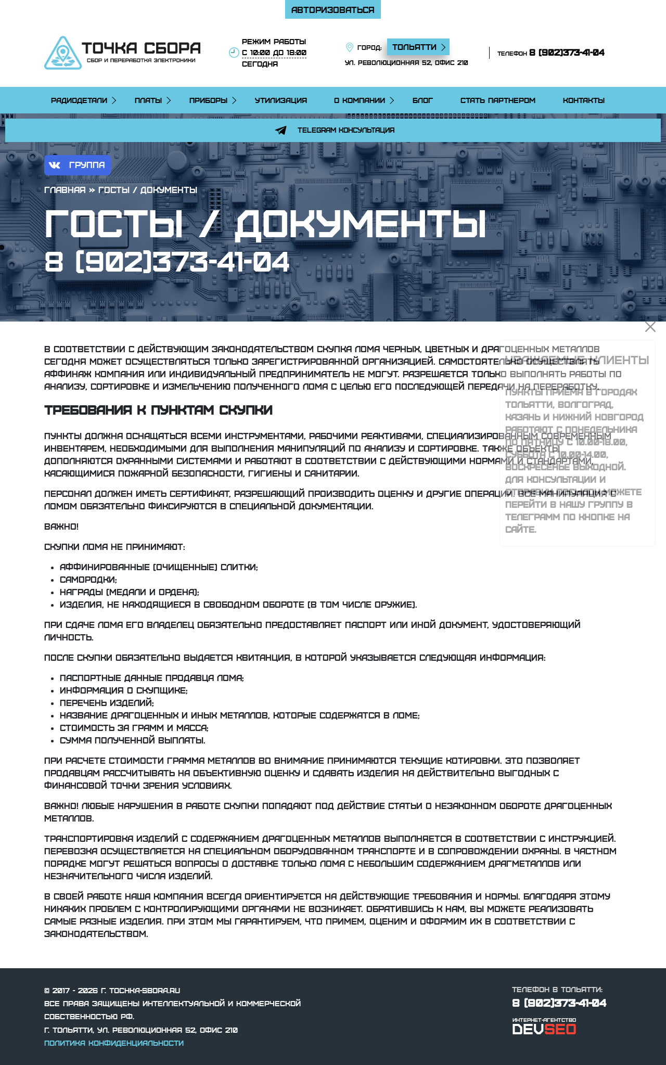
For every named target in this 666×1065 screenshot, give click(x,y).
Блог (423, 100)
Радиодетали (79, 100)
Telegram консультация (333, 130)
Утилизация (281, 100)
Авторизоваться (333, 9)
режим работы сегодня (274, 52)
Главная (65, 189)
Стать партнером (497, 100)
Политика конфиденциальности (114, 1042)
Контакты (584, 100)
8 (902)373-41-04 (566, 52)
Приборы (208, 100)
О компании (359, 100)
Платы (148, 100)
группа (75, 165)
